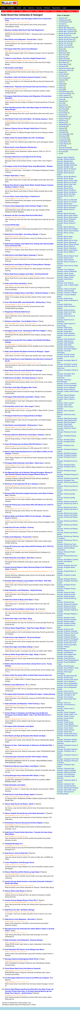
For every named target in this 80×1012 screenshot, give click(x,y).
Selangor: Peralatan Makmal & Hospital (67, 611)
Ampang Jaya (63, 20)
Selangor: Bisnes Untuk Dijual (67, 250)
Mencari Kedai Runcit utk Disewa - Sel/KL (19, 804)
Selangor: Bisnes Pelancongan (67, 217)
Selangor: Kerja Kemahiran (66, 339)
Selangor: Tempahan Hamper (67, 739)
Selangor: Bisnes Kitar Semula (67, 206)
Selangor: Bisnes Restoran (66, 227)
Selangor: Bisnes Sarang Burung (65, 234)
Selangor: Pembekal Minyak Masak (66, 471)
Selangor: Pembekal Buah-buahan (66, 442)
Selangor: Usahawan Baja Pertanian (65, 777)
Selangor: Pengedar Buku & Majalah (66, 572)
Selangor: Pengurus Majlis (66, 592)
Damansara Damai (65, 68)
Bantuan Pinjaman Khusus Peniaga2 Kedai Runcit (22, 128)
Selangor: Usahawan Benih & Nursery (67, 781)
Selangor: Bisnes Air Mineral (66, 169)
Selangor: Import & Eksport (66, 289)
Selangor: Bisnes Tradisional (66, 248)
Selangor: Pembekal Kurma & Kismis (67, 462)
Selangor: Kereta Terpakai (65, 333)
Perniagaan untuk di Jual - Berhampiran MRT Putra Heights (25, 331)
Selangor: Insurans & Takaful (67, 293)
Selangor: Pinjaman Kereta (66, 635)
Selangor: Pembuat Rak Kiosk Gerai (67, 557)
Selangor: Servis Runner (65, 691)
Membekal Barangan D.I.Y (14, 844)
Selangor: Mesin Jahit (64, 405)
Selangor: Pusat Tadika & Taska (67, 668)
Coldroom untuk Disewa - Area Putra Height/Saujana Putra (25, 58)
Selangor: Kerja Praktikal (65, 343)
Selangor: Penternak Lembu (66, 606)
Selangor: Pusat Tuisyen (65, 670)
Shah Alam (62, 136)
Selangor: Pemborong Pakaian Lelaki (67, 526)
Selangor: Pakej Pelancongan (67, 418)
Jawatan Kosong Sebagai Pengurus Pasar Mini (21, 900)
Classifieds (10, 8)
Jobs (24, 8)
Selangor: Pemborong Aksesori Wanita (67, 487)
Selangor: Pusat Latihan (65, 656)
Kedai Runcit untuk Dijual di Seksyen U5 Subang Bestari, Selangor (28, 264)
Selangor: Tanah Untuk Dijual (67, 734)
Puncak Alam (63, 113)
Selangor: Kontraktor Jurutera (67, 364)
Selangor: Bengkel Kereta (65, 163)
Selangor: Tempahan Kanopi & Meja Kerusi (67, 746)
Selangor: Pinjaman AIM (65, 629)
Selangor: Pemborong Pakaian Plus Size (67, 529)
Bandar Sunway (64, 45)
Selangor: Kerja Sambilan (65, 347)
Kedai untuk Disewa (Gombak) (15, 283)
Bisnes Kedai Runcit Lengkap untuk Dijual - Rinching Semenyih (26, 274)
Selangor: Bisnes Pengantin (66, 219)
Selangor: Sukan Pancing (65, 730)
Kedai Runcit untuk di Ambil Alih (16, 853)
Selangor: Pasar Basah (64, 424)
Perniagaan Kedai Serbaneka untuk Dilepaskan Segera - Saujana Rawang (30, 694)
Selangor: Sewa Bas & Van (66, 695)
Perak (37, 11)
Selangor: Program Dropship (66, 650)
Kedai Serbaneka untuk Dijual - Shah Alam (19, 558)
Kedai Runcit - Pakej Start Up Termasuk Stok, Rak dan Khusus (26, 87)
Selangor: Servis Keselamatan (67, 683)
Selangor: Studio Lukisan (65, 716)
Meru (60, 103)
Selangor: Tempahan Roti (65, 768)
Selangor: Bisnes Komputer (66, 207)
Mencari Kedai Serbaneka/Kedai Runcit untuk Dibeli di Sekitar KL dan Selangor (29, 453)
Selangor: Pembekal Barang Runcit (66, 437)
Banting (61, 51)
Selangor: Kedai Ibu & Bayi (66, 312)
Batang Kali (63, 53)
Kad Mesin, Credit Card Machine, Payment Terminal (22, 77)
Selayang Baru (64, 124)
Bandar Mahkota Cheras (67, 37)
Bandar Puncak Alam (66, 39)
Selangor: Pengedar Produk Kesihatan (66, 589)
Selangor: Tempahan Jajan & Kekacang (67, 742)
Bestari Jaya (63, 59)
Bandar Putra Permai (65, 41)
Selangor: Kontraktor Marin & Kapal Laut (67, 367)
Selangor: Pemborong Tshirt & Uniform (67, 541)
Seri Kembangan (64, 134)
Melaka (54, 11)
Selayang (62, 122)
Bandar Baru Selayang (66, 30)
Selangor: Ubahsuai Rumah (66, 772)
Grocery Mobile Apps (12, 225)
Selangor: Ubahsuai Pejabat (66, 770)
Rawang (61, 115)
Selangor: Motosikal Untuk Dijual (66, 415)
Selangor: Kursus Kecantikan (67, 385)
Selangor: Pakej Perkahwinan (67, 420)
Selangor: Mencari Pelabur (66, 395)
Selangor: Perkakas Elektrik (66, 623)
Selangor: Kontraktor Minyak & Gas (67, 371)
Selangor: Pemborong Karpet (67, 507)
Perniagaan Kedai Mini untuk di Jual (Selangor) (21, 49)
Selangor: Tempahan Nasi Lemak (66, 765)
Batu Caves (62, 55)
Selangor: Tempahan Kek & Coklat (66, 752)
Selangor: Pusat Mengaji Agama (68, 660)
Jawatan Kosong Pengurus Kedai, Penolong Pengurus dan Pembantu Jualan (28, 568)
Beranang (62, 57)
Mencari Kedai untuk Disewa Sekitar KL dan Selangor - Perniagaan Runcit (28, 517)
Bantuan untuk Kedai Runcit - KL (16, 685)
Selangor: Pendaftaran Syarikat (67, 559)
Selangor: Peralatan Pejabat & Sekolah (67, 615)
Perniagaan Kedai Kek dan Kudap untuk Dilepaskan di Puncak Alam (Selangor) (28, 97)
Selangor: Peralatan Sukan (66, 618)
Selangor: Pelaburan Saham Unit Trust (66, 429)
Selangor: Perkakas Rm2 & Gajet (66, 626)
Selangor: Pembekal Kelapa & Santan (67, 450)
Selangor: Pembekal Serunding (67, 478)
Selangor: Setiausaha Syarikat (67, 693)
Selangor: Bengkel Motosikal (67, 165)
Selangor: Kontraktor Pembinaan (64, 377)
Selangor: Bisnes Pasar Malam (67, 215)
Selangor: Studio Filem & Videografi (65, 709)
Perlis (13, 11)
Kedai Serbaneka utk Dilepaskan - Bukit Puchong (22, 704)
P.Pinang (29, 11)
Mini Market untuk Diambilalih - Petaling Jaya (20, 425)
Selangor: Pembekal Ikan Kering (65, 446)
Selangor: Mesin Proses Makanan (65, 408)
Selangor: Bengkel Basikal (66, 159)
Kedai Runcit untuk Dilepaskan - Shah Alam (20, 919)
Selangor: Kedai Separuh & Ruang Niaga (66, 324)
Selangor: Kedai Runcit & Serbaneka (65, 321)
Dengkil (61, 72)
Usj (60, 153)
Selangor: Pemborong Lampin (67, 513)
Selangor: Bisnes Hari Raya (66, 194)
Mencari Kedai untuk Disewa (15, 891)
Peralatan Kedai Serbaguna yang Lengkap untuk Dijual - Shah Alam (28, 581)
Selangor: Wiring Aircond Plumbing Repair (65, 793)
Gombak (61, 76)
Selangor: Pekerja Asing (65, 426)
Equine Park (63, 74)
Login (64, 8)
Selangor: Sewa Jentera (65, 697)
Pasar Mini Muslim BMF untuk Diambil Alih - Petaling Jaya (25, 302)
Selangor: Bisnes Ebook (65, 188)
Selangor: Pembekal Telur (66, 480)
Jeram (61, 82)
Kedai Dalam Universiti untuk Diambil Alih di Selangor (23, 370)
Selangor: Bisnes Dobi (64, 186)
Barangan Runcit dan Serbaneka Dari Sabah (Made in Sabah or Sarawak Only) (29, 930)
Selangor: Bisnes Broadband (66, 177)
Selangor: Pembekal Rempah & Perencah (67, 475)
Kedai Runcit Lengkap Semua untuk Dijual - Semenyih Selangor (27, 293)
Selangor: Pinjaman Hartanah (67, 631)
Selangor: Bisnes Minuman (66, 213)
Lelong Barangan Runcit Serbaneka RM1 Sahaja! (21, 775)
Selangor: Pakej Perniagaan (66, 422)
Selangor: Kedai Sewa (64, 327)
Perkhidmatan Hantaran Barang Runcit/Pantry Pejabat (24, 823)
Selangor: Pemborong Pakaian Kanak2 (67, 522)
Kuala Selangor (64, 97)
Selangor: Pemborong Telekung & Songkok (68, 537)
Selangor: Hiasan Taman (65, 277)
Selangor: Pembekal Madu (66, 465)
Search (18, 8)
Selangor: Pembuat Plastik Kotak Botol (66, 553)
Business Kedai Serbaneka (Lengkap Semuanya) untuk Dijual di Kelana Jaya (29, 494)
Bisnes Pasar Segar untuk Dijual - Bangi (18, 618)
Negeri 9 (46, 11)
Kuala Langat (63, 95)
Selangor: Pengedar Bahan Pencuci (66, 568)
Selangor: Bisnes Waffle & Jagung (66, 253)
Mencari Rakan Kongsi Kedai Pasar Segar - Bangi (21, 654)
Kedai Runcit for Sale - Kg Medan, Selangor (20, 910)
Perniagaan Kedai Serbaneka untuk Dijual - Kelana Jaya (24, 463)
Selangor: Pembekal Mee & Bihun (66, 468)
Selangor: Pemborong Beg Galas (66, 495)
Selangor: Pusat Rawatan (65, 666)
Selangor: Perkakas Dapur (66, 621)
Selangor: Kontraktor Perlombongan (64, 381)
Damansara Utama (65, 70)
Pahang (70, 11)
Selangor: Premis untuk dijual (67, 641)
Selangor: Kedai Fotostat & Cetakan (66, 307)
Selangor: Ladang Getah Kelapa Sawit (68, 392)
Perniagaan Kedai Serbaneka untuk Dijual (19, 726)
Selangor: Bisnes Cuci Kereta (66, 182)
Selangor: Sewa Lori (64, 703)
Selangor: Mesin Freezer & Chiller (66, 400)
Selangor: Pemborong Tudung (67, 546)
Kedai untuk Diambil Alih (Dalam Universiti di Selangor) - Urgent (27, 351)
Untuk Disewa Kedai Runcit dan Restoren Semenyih (23, 968)
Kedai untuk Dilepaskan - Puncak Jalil (18, 537)
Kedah (21, 11)
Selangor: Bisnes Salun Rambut (68, 231)
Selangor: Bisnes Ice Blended (67, 200)
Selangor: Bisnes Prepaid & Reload (66, 224)
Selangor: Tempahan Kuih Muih (68, 759)
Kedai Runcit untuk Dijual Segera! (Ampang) (20, 255)
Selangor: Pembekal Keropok (67, 455)
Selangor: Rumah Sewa (65, 678)
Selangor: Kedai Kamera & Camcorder (66, 317)
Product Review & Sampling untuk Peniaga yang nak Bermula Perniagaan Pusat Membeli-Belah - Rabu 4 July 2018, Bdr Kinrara (27, 714)
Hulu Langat (63, 78)
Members (47, 8)
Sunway (61, 146)
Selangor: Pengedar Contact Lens (66, 576)
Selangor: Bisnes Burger (65, 178)
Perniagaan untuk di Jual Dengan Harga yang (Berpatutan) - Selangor (29, 166)
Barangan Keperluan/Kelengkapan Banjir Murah (21, 959)
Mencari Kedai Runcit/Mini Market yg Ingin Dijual (22, 872)
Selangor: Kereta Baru (64, 331)
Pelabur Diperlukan (11, 175)
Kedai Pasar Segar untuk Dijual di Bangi (18, 647)
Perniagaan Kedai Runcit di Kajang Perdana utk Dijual (23, 416)
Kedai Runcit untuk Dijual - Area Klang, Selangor (21, 234)
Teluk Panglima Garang (67, 149)
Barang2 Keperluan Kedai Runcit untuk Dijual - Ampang (24, 435)
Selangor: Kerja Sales (64, 345)
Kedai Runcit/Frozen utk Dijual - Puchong (19, 527)
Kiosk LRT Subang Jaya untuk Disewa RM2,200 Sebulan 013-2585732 (29, 505)
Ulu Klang (62, 151)
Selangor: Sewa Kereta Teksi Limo (66, 700)
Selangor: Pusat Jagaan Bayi (66, 654)
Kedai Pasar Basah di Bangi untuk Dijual (19, 599)
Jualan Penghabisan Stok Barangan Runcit (19, 862)
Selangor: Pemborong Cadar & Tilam (67, 504)
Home (3, 8)
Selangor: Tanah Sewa (64, 732)
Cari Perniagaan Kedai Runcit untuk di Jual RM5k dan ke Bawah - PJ (28, 978)
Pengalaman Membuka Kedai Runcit (17, 312)
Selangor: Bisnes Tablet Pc (66, 246)
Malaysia (62, 101)
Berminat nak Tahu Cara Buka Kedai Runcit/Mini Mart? (24, 215)
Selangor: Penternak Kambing (67, 604)
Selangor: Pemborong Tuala (66, 544)
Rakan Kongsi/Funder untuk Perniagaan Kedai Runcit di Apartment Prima (28, 20)
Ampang (61, 18)
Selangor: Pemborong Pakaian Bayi (67, 518)
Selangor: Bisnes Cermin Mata (67, 180)
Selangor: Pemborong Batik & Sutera (67, 491)
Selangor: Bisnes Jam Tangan (67, 202)
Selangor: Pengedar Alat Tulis (67, 565)
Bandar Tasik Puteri (65, 47)
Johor (62, 11)
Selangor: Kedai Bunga (65, 298)
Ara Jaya (61, 24)
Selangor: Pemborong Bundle (67, 502)
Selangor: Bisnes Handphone (67, 192)
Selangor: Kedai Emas (64, 304)
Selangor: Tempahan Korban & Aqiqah (67, 756)
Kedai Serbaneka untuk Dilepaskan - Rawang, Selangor (24, 940)
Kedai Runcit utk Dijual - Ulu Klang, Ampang (20, 378)
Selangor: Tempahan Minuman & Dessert (67, 762)
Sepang (61, 128)
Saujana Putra (63, 119)
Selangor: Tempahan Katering (67, 749)
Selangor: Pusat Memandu (66, 658)
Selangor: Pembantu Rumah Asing (66, 433)
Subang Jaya (63, 140)
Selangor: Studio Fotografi (66, 712)
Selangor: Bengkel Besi (65, 161)
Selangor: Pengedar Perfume (66, 579)
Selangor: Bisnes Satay (65, 236)
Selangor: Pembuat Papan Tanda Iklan (66, 549)
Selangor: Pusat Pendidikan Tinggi (66, 663)
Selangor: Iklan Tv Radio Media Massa (67, 286)
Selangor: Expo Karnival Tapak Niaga (67, 266)
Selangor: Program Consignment (63, 647)
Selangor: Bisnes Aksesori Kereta (65, 174)
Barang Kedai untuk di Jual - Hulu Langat (19, 406)
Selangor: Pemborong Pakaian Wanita (67, 533)
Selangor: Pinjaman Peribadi (66, 637)
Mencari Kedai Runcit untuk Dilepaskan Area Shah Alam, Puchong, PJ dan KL (28, 360)
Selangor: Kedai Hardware (66, 310)
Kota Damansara (64, 91)
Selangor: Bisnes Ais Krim (65, 171)
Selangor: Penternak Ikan (65, 602)
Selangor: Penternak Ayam (66, 596)
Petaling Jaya (63, 107)
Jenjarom (62, 80)
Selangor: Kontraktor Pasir (66, 374)
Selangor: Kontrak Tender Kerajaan (65, 357)
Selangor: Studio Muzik (65, 722)
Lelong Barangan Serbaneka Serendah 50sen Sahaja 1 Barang (26, 757)
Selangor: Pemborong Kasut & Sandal (67, 510)
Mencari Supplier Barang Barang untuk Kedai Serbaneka (24, 813)
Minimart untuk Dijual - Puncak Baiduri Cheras (21, 321)
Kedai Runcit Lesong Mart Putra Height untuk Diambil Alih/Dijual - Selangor (28, 341)
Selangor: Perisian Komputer (66, 619)
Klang (61, 90)
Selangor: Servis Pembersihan (67, 685)
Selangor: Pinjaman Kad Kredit (67, 633)
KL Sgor (5, 11)
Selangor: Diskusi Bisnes (65, 260)
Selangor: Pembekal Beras (66, 440)
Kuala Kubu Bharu (65, 93)
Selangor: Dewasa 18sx (65, 258)
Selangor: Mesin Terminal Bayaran (65, 412)
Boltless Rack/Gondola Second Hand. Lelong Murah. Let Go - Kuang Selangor (28, 665)
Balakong (62, 26)
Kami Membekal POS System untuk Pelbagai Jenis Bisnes (24, 949)
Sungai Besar (63, 142)
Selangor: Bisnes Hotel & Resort (65, 197)
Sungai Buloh (63, 144)
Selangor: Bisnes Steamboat (66, 242)
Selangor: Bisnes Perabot (65, 221)
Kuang (61, 99)
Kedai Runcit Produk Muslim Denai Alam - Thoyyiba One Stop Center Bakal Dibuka (28, 833)
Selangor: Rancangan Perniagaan (64, 673)
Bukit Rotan (63, 62)
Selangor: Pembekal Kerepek (67, 453)
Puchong (62, 111)
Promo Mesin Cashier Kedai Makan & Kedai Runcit (22, 196)
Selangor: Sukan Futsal (65, 728)
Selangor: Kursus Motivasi (66, 389)
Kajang (61, 84)
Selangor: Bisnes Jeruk (64, 204)
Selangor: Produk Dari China (66, 643)
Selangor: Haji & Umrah (65, 273)
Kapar (61, 86)
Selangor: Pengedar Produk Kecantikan (66, 586)
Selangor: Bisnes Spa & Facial (67, 240)
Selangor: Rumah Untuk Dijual (67, 679)
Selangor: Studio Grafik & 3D (67, 714)
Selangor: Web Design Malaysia (67, 788)
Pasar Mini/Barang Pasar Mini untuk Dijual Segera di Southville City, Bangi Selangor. (28, 108)
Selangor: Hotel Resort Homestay (65, 280)
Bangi (61, 49)
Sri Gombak (63, 138)
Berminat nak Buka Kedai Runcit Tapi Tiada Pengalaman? (24, 30)
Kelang (61, 88)
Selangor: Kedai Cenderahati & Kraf (67, 301)
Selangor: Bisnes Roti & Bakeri (67, 229)
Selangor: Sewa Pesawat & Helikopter (66, 705)
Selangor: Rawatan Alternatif (67, 676)
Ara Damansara (64, 22)
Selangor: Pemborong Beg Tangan (66, 499)
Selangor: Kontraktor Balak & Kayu (67, 361)
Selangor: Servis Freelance (66, 681)
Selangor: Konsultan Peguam (67, 349)
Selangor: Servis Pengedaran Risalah (67, 688)
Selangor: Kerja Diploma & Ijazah (66, 336)
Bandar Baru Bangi (65, 28)
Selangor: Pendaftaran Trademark (64, 562)
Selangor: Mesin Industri (65, 403)
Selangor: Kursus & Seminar (66, 383)
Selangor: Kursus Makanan (66, 387)
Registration (56, 8)
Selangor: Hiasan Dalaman (66, 275)
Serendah (62, 132)
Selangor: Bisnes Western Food (67, 256)
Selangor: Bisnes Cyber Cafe (66, 184)
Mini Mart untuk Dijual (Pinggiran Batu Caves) (21, 387)
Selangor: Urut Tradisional (66, 774)
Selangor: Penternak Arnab (66, 594)
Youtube (39, 8)
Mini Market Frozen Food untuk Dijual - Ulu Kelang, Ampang (26, 119)
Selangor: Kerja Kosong (65, 341)
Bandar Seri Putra (64, 43)
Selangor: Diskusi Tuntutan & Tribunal (67, 263)
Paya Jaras (62, 105)
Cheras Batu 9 (63, 64)
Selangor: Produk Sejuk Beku (67, 645)
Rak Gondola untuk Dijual (14, 68)
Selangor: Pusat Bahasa (65, 652)
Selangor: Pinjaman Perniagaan (67, 639)
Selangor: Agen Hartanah (65, 157)
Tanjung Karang (64, 147)
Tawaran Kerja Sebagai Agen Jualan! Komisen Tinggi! (23, 206)
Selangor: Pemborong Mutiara (67, 515)
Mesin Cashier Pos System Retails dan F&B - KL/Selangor (24, 138)
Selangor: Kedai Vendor (65, 329)
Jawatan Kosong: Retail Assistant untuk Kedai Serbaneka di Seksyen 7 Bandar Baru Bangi (29, 882)
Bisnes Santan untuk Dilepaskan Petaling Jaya (21, 147)
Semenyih (62, 126)
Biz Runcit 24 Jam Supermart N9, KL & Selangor (21, 484)
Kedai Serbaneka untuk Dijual (15, 785)
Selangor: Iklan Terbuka (65, 283)
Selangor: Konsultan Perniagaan (64, 352)
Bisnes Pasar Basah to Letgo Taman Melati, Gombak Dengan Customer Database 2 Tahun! (29, 186)
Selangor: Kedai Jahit (64, 314)
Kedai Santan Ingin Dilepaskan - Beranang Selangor (23, 637)
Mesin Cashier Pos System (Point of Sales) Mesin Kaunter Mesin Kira (28, 675)
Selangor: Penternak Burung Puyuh (66, 599)
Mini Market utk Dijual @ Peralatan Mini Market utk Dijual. (25, 736)
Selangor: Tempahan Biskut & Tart (67, 736)
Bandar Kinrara (64, 35)
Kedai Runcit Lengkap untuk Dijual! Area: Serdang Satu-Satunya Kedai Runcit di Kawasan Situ (29, 245)
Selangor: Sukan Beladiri (65, 724)
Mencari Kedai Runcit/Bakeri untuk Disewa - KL (21, 609)
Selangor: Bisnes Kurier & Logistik (66, 210)
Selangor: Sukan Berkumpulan (67, 726)
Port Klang (62, 109)
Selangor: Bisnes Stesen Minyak (68, 244)
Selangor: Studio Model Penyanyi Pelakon (65, 719)
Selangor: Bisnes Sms (64, 238)
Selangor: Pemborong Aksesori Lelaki (67, 483)
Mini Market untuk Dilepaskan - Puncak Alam (20, 39)
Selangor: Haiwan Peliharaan (67, 271)
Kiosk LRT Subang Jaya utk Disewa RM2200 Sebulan (23, 444)
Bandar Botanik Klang (66, 33)
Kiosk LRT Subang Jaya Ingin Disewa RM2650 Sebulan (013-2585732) (29, 546)
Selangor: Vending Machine (66, 786)
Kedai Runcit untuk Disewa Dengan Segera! (20, 794)
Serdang (61, 130)
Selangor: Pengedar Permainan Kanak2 (67, 582)
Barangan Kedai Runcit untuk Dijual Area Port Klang (23, 157)
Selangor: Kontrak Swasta (66, 354)
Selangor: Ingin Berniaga (65, 291)
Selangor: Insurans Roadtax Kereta (66, 295)
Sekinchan (62, 120)
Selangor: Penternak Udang (66, 608)
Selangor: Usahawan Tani (65, 784)
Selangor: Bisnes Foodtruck (66, 190)
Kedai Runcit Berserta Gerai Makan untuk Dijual (21, 766)
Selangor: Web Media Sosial (66, 790)
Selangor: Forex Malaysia (65, 269)
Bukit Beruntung (64, 60)
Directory (31, 8)
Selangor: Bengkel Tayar (65, 167)
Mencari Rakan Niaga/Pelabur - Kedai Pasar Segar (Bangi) (25, 628)
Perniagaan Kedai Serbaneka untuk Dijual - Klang (22, 397)
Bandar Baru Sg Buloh (66, 31)
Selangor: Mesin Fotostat (65, 397)
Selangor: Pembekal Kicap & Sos (67, 458)
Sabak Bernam (64, 117)
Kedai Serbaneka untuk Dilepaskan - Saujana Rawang (23, 590)
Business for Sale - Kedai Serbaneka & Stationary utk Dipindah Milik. (28, 745)
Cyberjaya (62, 66)
